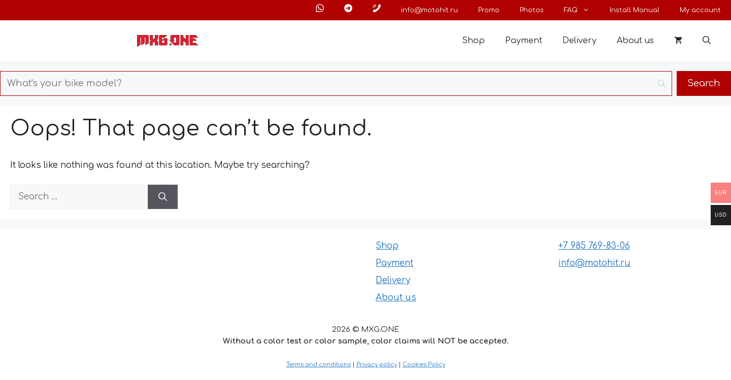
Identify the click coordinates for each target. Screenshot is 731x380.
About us (635, 40)
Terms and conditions (318, 364)
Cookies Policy (424, 364)
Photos (532, 10)
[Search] (163, 197)
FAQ (582, 10)
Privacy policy (376, 364)
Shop (473, 40)
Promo (489, 10)
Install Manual (634, 10)
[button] (706, 40)
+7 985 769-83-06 (594, 246)
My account (700, 10)
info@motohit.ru (429, 10)
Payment (523, 40)
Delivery (579, 40)
